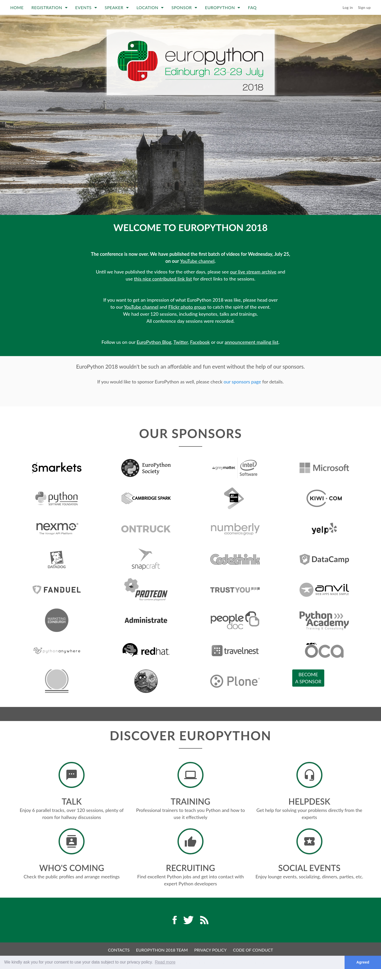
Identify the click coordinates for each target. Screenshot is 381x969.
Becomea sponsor (308, 678)
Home (17, 7)
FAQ (252, 7)
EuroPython (222, 7)
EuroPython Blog (154, 342)
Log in (348, 7)
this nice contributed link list (163, 279)
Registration (49, 7)
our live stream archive (253, 272)
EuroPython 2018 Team (162, 949)
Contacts (119, 949)
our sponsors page (242, 381)
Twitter (180, 342)
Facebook (200, 342)
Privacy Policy (210, 949)
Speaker (117, 7)
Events (86, 7)
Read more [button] (165, 962)
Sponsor (184, 7)
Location (149, 7)
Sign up (364, 7)
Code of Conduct (253, 949)
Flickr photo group (187, 307)
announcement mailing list (251, 342)
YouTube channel (197, 261)
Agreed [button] (362, 962)
